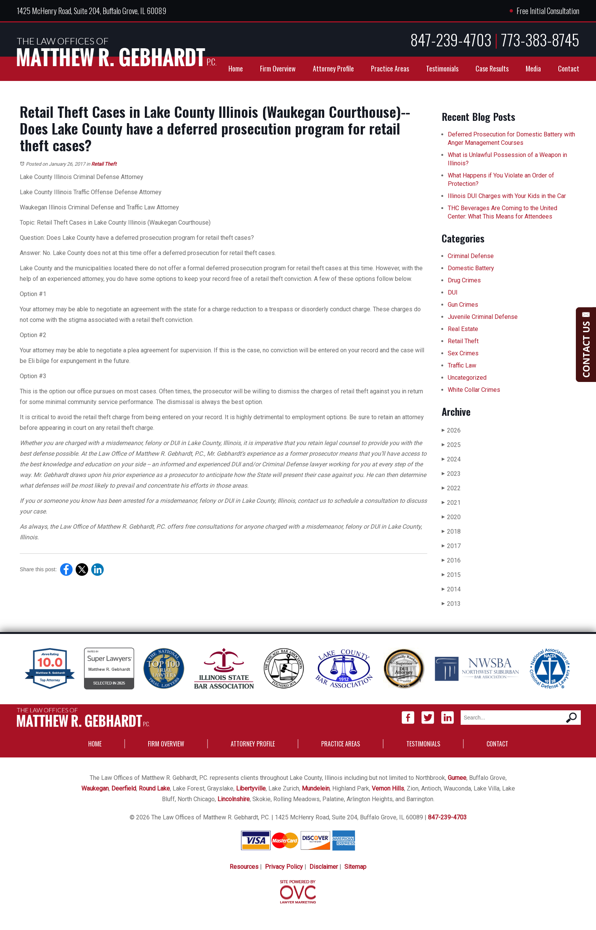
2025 (451, 445)
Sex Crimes (463, 353)
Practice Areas (390, 68)
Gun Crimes (463, 304)
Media (533, 68)
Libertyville (251, 788)
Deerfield (123, 788)
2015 (451, 575)
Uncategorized (467, 377)
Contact (568, 68)
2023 (451, 474)
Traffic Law (462, 365)
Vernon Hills (388, 788)
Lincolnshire (233, 799)
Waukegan (95, 788)
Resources (244, 866)
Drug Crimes (464, 280)
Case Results (492, 68)
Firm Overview (278, 68)
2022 (451, 488)
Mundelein (316, 788)
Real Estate (463, 329)
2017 (451, 546)
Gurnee (457, 777)
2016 (451, 560)
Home (235, 68)
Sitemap (355, 866)
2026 (451, 430)
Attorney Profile (333, 68)
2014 (451, 589)
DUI (453, 292)
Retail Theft (103, 164)
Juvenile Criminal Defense (483, 316)
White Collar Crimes (474, 389)
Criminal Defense (471, 256)
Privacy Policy (284, 866)
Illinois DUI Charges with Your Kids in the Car (507, 196)
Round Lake (154, 788)
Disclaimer (323, 866)
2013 (451, 604)
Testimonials (442, 68)
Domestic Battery (471, 268)
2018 (451, 531)
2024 (451, 459)
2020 (451, 517)
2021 (451, 502)
